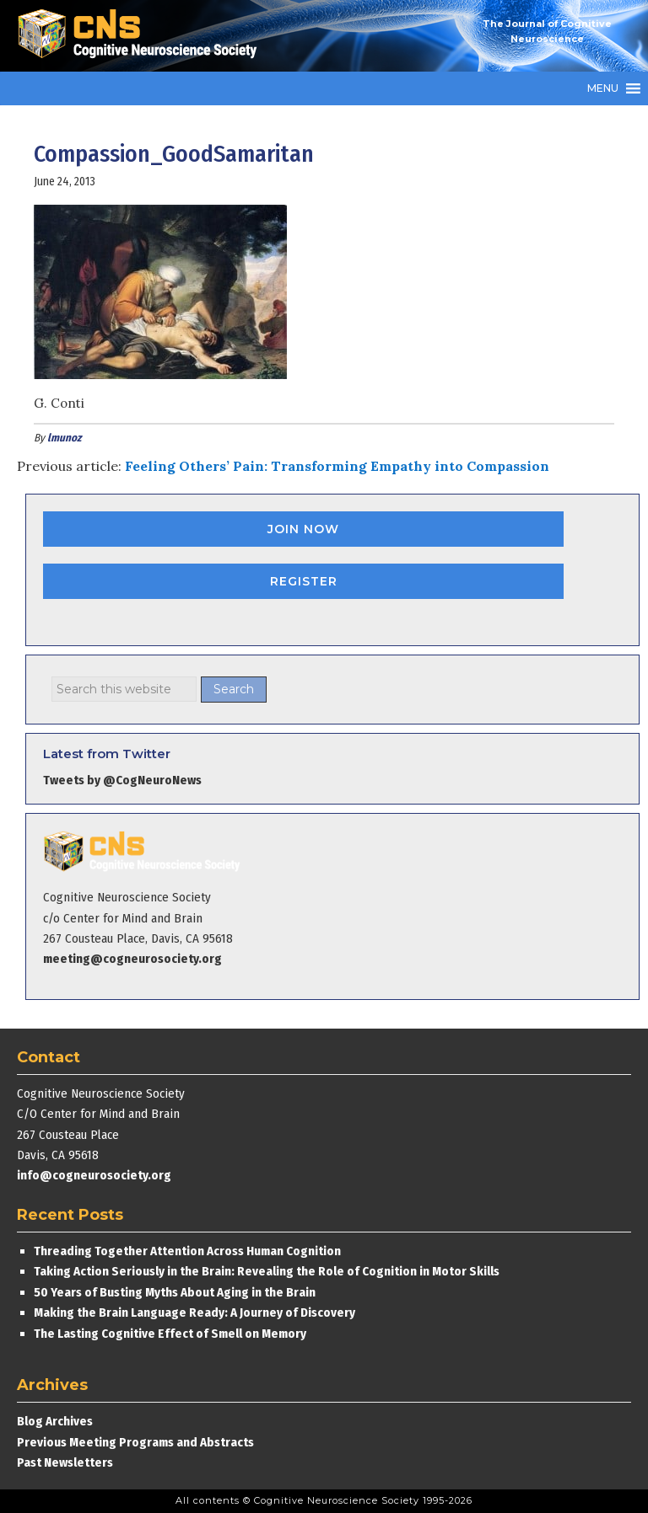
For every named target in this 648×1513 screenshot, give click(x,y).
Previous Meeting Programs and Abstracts (135, 1442)
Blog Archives (55, 1421)
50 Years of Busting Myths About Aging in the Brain (175, 1292)
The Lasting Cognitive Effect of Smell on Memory (171, 1333)
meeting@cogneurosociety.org (132, 958)
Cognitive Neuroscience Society (143, 35)
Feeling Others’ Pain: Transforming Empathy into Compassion (337, 465)
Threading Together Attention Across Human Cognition (187, 1251)
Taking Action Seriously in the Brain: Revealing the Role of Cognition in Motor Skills (267, 1271)
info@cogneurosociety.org (94, 1175)
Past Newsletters (65, 1462)
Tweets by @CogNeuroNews (122, 780)
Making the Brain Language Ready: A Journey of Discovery (194, 1312)
